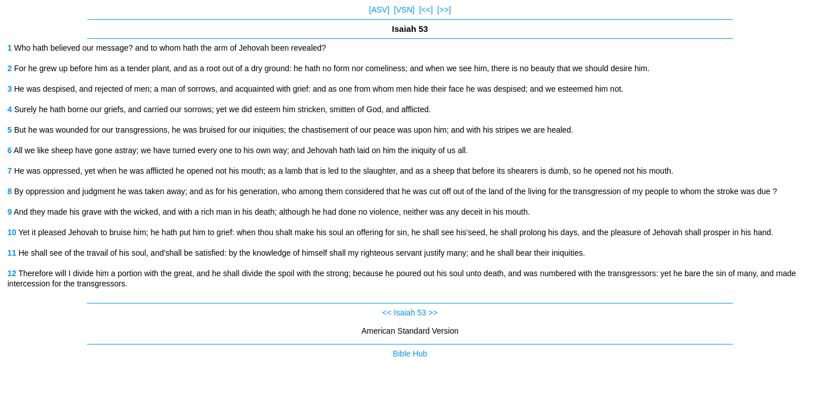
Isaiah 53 (410, 312)
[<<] (426, 9)
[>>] (444, 9)
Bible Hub (410, 353)
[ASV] (379, 9)
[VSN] (404, 9)
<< (386, 312)
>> (432, 312)
